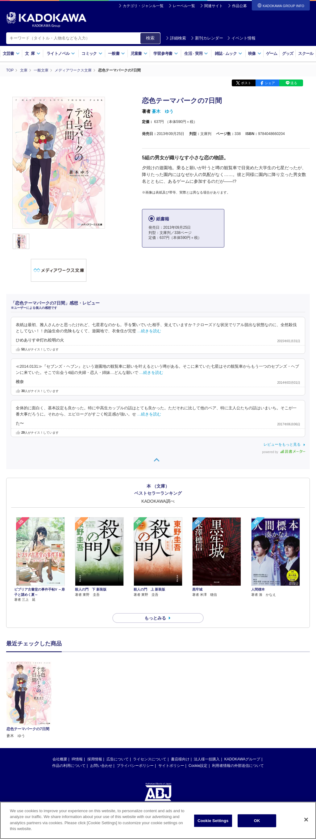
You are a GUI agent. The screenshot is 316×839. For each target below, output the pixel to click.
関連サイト (213, 6)
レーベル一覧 (184, 6)
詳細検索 (176, 38)
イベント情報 (241, 38)
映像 (254, 53)
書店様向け (180, 748)
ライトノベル (61, 53)
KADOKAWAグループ (242, 748)
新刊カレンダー (207, 38)
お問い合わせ (101, 754)
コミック (91, 53)
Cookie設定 (198, 754)
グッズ (287, 53)
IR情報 (77, 748)
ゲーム (271, 53)
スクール (305, 53)
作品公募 (239, 6)
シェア (270, 82)
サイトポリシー (171, 754)
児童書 (139, 53)
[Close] (306, 819)
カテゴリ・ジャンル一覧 (143, 6)
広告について (117, 748)
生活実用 (196, 53)
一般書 (116, 53)
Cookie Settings (213, 820)
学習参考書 (165, 53)
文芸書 (11, 53)
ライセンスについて (149, 748)
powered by (283, 451)
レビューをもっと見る (282, 444)
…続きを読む (149, 331)
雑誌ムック (228, 53)
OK (257, 820)
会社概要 (59, 748)
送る (293, 82)
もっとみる (155, 606)
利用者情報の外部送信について (238, 754)
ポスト (246, 82)
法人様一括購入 (207, 748)
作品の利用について (68, 754)
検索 (150, 37)
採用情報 (94, 748)
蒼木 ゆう (162, 110)
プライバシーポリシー (135, 754)
